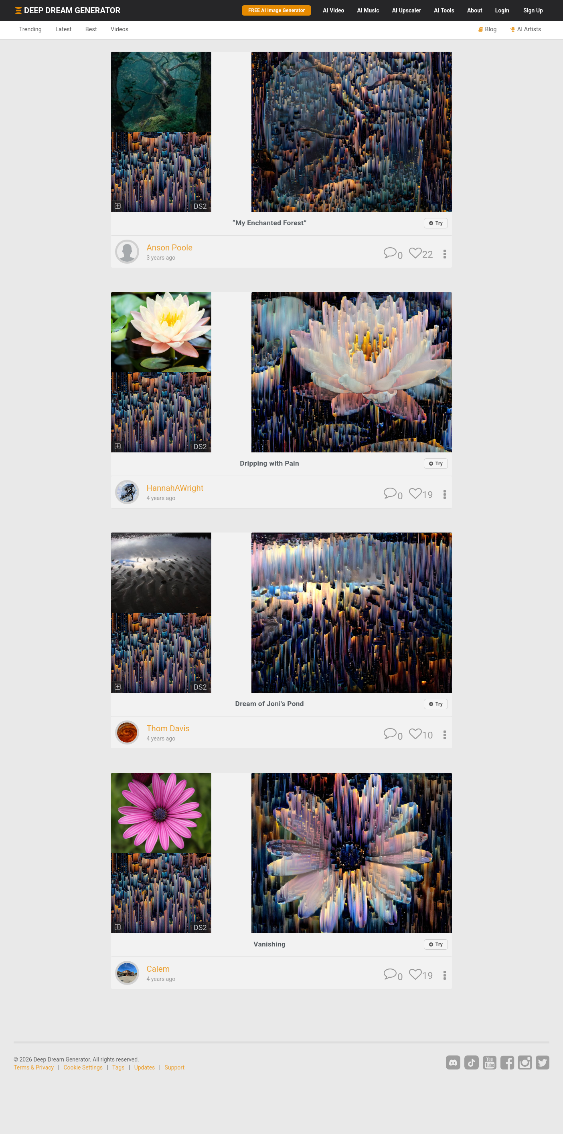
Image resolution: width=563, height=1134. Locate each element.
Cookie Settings (83, 1067)
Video (333, 10)
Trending (31, 29)
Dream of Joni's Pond (269, 703)
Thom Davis (168, 728)
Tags (118, 1067)
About (474, 10)
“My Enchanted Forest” (269, 222)
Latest (65, 29)
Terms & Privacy (34, 1067)
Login (502, 10)
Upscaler (406, 10)
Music (368, 10)
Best (94, 29)
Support (174, 1067)
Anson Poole (170, 247)
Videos (124, 29)
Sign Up (533, 10)
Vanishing (269, 943)
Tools (444, 10)
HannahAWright (175, 488)
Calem (158, 968)
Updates (144, 1067)
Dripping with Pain (269, 463)
